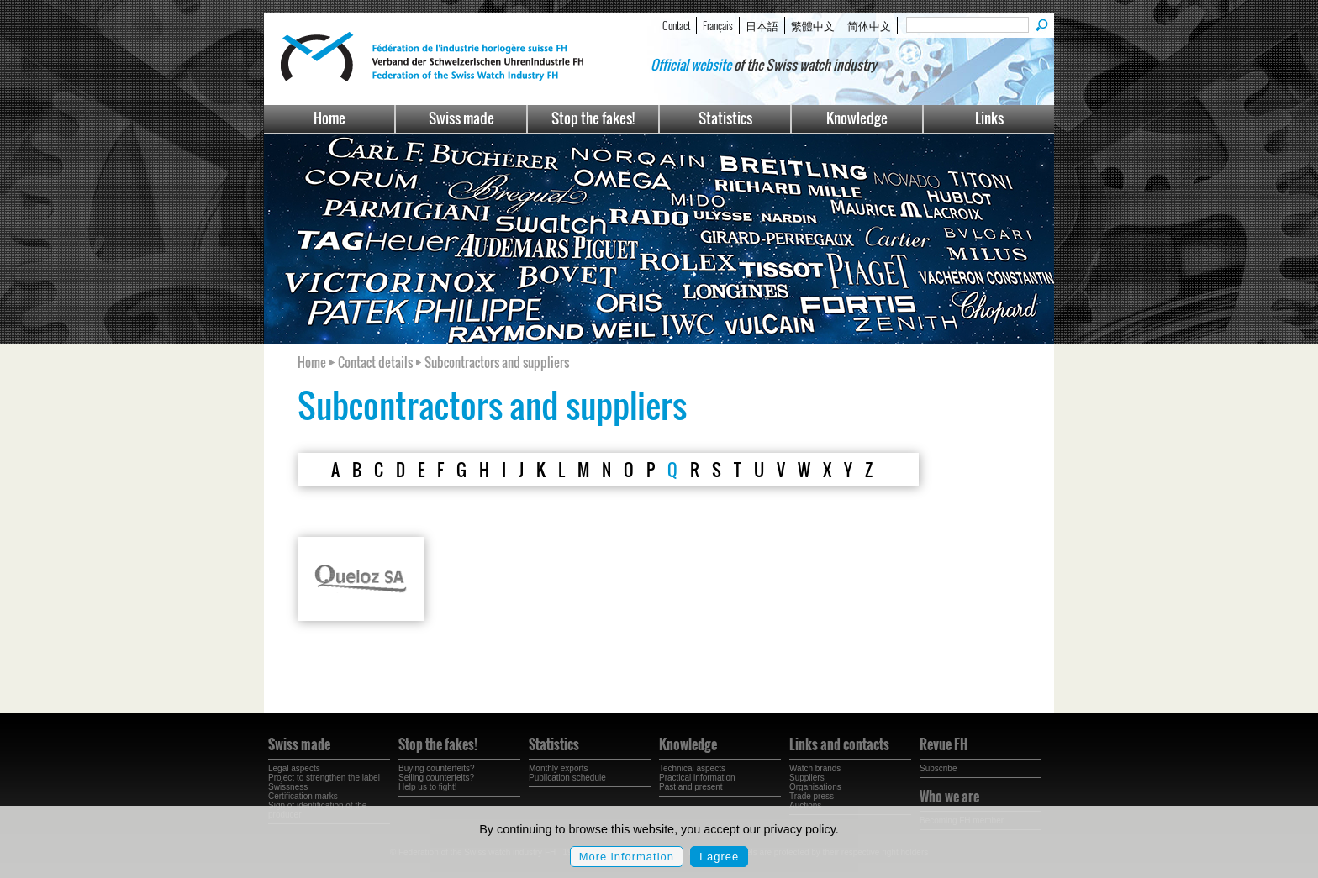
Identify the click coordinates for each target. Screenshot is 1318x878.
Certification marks (303, 796)
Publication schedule (567, 777)
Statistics (725, 118)
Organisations (815, 786)
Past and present (691, 786)
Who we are (949, 796)
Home (329, 118)
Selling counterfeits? (436, 777)
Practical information (697, 777)
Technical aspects (692, 768)
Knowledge (857, 118)
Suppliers (807, 777)
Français (718, 25)
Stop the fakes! (593, 118)
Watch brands (815, 768)
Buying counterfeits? (436, 768)
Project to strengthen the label (324, 777)
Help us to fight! (427, 786)
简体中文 (869, 25)
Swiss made (461, 118)
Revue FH (943, 744)
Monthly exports (558, 768)
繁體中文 (813, 25)
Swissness (288, 786)
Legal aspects (294, 768)
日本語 (762, 25)
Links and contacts (839, 744)
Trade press (811, 796)
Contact (676, 25)
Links (989, 118)
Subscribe (938, 768)
